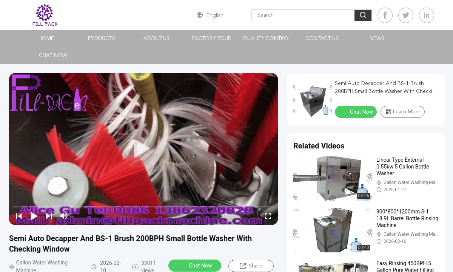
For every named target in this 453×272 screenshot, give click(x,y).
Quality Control (267, 38)
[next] (49, 215)
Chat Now (53, 55)
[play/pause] (34, 215)
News (377, 38)
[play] (143, 148)
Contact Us (322, 38)
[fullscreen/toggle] (268, 215)
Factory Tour (211, 38)
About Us (156, 38)
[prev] (18, 215)
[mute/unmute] (64, 215)
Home (46, 38)
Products (101, 38)
